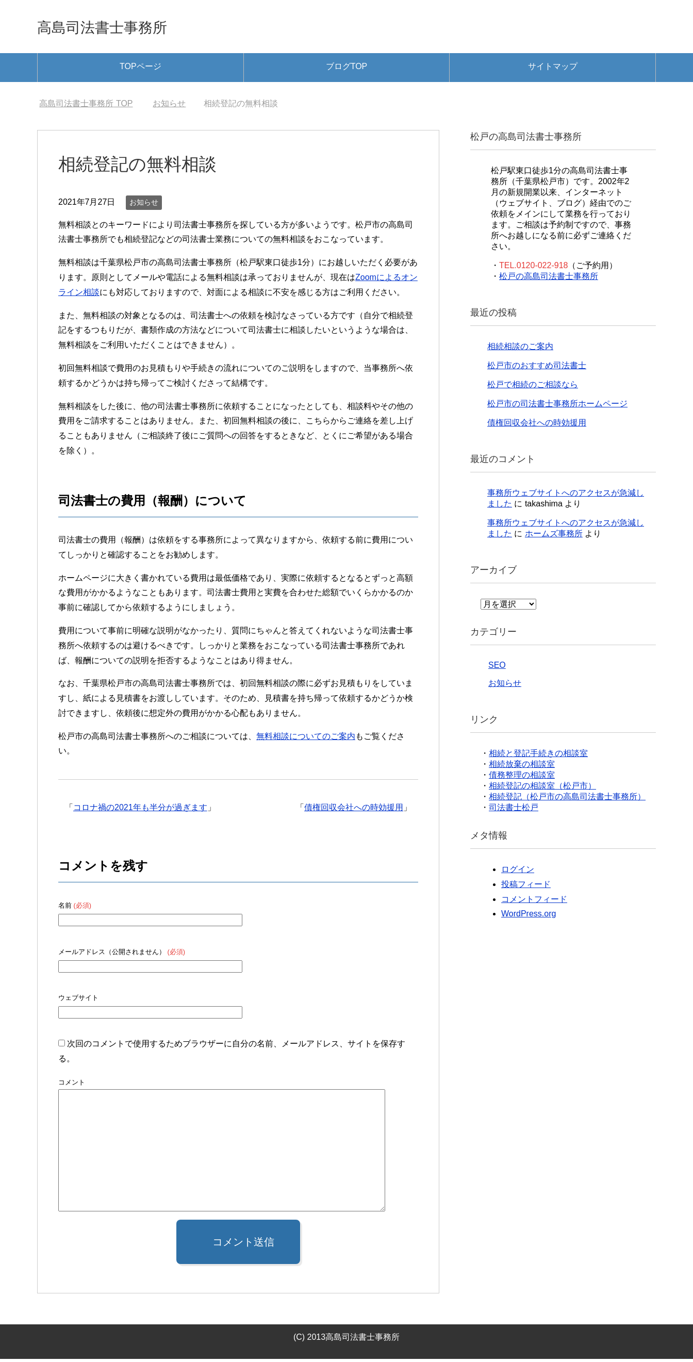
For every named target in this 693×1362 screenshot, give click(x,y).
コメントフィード (534, 902)
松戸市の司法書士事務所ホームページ (557, 406)
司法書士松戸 (513, 810)
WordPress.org (528, 916)
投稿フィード (526, 887)
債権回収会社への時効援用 (353, 810)
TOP (86, 106)
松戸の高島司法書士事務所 (548, 279)
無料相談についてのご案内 (305, 739)
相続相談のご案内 (520, 349)
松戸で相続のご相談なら (532, 387)
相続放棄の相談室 (522, 767)
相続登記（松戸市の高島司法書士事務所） (567, 799)
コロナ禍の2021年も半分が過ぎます (140, 810)
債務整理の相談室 (522, 778)
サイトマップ (553, 69)
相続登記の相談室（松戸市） (542, 788)
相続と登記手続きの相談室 (538, 756)
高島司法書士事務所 (120, 27)
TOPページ (140, 69)
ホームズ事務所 (554, 536)
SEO (497, 668)
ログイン (517, 872)
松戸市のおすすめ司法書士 (536, 368)
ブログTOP (347, 69)
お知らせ (143, 205)
